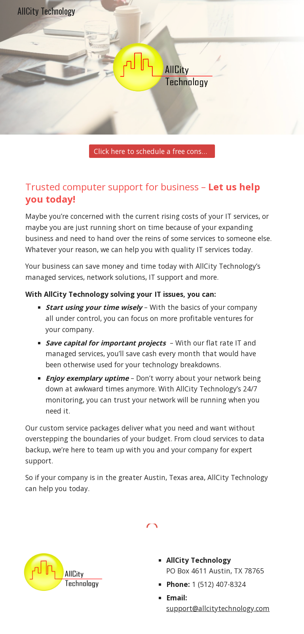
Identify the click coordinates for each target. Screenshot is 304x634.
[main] (151, 341)
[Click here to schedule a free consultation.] (152, 151)
